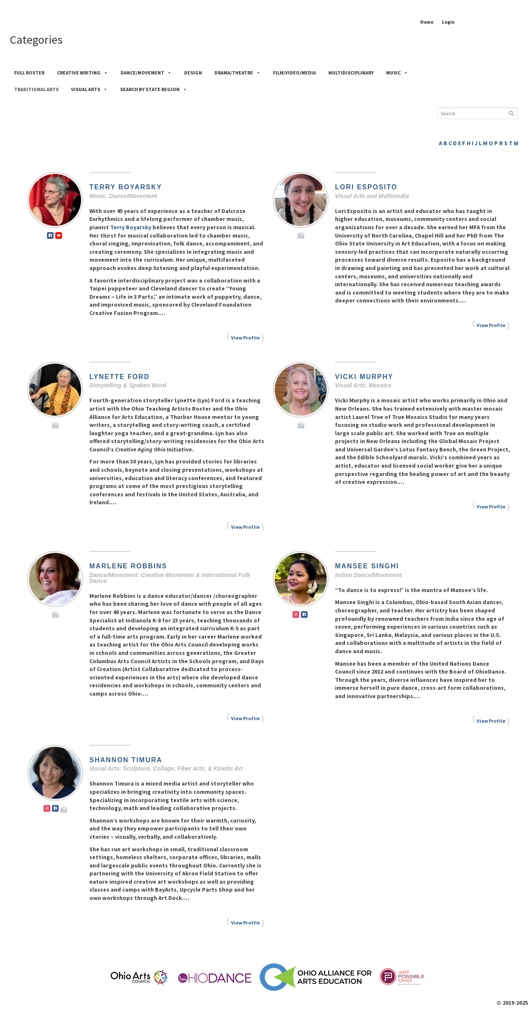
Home (426, 22)
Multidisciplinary (351, 72)
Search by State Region (153, 89)
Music (397, 72)
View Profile (245, 338)
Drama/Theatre (237, 72)
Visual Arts (89, 89)
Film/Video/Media (294, 72)
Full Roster (29, 72)
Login (448, 22)
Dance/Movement (146, 72)
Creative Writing (82, 72)
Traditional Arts (36, 89)
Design (193, 72)
